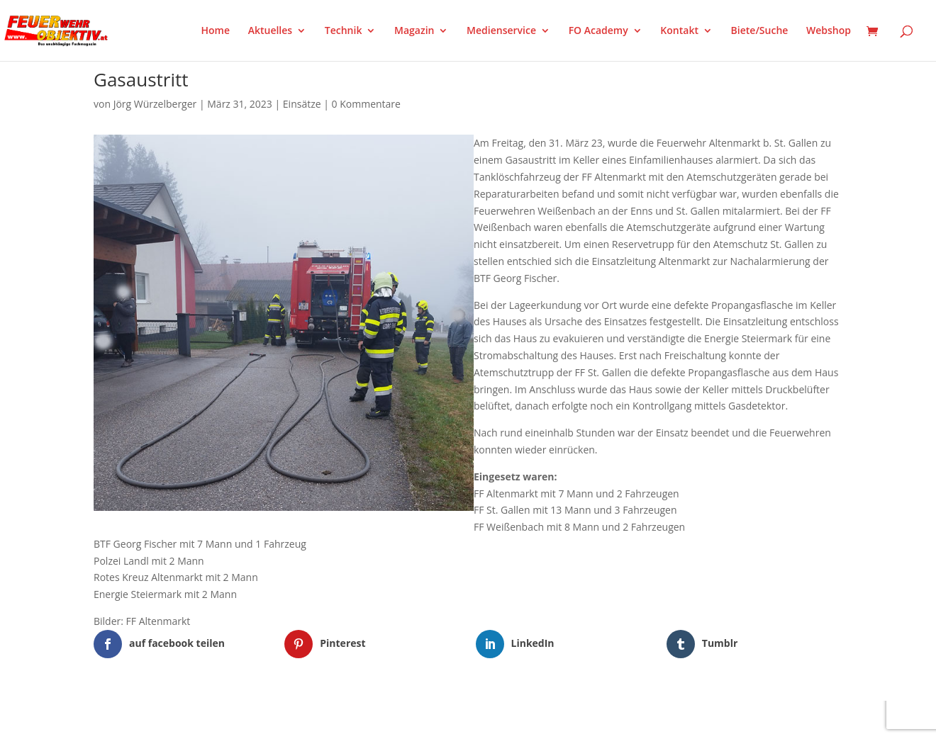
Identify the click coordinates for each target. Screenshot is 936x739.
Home (215, 31)
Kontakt (679, 31)
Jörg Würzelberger (155, 104)
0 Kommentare (366, 104)
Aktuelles (270, 31)
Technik (343, 31)
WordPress (259, 719)
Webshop (828, 31)
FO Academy (598, 31)
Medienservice (501, 31)
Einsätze (302, 104)
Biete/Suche (760, 31)
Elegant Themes (164, 719)
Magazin (414, 31)
